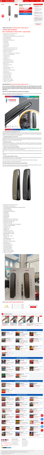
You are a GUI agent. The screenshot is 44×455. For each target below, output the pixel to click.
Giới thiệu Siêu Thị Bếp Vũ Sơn (16, 440)
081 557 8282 (36, 8)
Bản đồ (42, 16)
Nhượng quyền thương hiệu (15, 444)
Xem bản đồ (12, 338)
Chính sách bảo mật (24, 440)
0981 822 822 (36, 15)
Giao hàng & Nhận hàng (15, 443)
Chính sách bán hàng (25, 443)
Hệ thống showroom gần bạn (38, 4)
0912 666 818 (36, 12)
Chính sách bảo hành (25, 444)
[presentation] (41, 321)
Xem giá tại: (12, 1)
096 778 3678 (36, 6)
